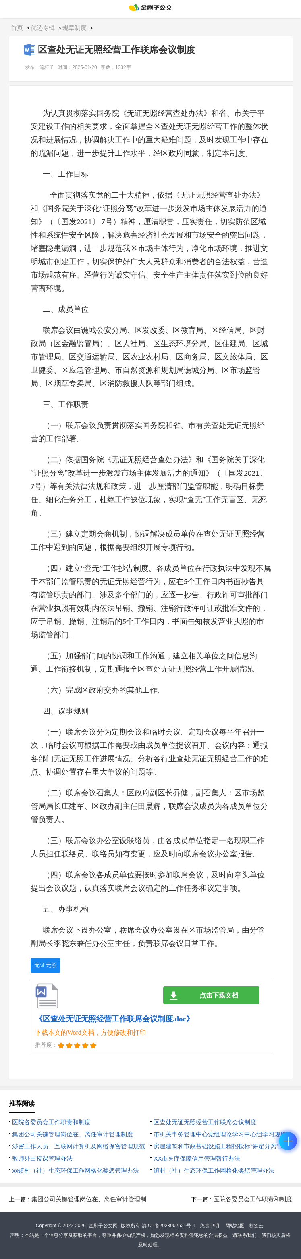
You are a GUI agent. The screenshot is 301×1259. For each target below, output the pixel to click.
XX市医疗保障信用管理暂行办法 (197, 1158)
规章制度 (74, 27)
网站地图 (235, 1225)
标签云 (256, 1225)
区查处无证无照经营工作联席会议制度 (205, 1122)
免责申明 (209, 1225)
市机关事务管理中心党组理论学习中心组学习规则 (220, 1134)
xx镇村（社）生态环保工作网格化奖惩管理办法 (75, 1170)
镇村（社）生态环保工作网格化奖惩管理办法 (214, 1170)
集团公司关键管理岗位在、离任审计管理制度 (72, 1134)
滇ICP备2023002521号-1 (168, 1225)
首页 (17, 27)
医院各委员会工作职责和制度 (51, 1122)
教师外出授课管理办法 (42, 1158)
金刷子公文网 (103, 1225)
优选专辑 (43, 27)
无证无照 (45, 965)
